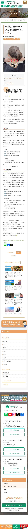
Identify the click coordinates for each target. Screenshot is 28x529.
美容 (4, 354)
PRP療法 (5, 376)
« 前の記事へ (11, 252)
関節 (4, 348)
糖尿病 (5, 341)
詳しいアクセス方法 (14, 434)
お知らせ (5, 384)
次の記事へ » (14, 255)
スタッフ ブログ (7, 381)
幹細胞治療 (6, 372)
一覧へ (18, 252)
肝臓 (4, 344)
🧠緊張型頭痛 (9, 84)
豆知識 (5, 364)
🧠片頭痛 (8, 82)
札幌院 (21, 6)
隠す (15, 75)
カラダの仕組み (7, 361)
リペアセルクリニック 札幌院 (12, 459)
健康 (4, 357)
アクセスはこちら (14, 430)
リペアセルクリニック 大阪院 (12, 440)
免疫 (4, 351)
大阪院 (13, 6)
